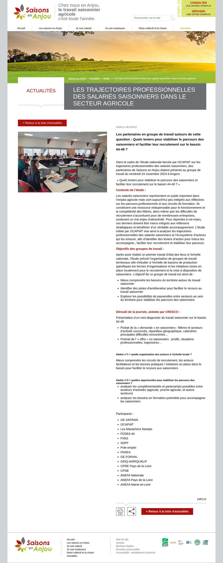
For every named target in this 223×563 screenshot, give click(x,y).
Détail (106, 78)
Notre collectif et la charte (153, 28)
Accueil (21, 28)
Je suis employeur (115, 28)
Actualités (185, 28)
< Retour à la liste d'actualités (42, 123)
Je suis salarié (83, 28)
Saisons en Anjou (77, 78)
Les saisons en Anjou (50, 28)
